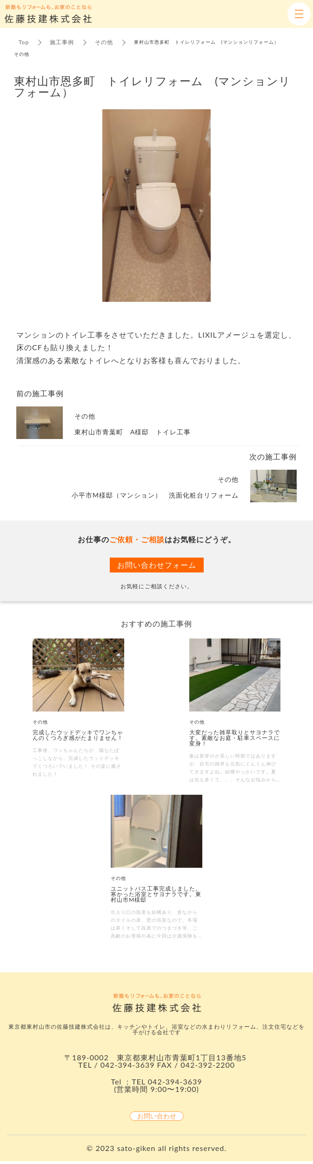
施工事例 (62, 42)
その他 (104, 42)
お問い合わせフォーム (156, 564)
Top (24, 42)
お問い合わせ (156, 1116)
